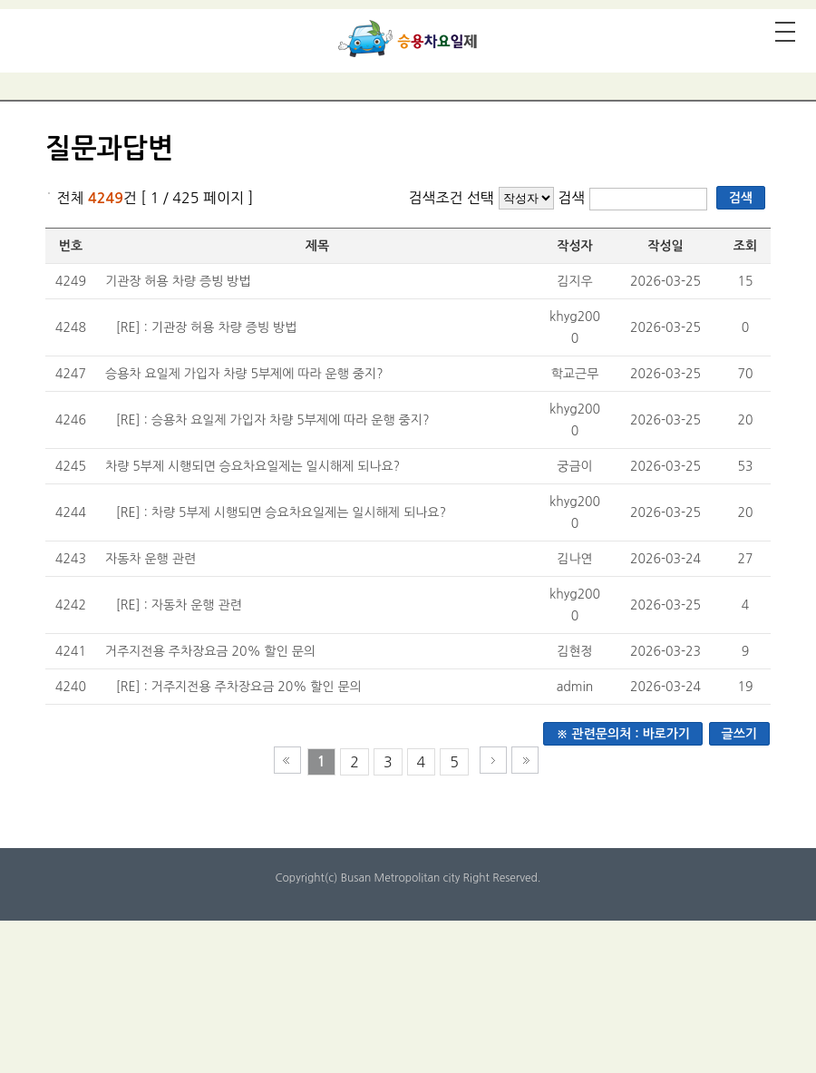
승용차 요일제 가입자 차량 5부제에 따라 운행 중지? (244, 373)
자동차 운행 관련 (150, 558)
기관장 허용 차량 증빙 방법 (177, 281)
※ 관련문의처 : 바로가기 (623, 733)
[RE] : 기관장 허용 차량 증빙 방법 (206, 327)
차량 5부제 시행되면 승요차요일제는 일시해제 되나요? (252, 466)
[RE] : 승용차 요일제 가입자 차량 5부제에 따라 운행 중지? (273, 420)
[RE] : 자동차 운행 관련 (179, 605)
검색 (573, 197)
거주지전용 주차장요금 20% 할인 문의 (210, 651)
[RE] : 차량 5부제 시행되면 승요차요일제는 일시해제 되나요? (281, 512)
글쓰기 (739, 733)
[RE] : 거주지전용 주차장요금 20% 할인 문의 (239, 686)
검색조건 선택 (451, 197)
